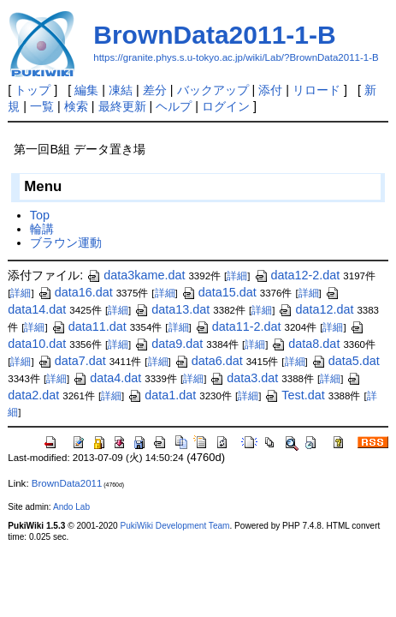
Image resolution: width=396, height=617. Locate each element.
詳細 (237, 276)
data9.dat (168, 343)
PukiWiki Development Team (174, 525)
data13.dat (172, 309)
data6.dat (208, 361)
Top (40, 215)
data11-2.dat (238, 326)
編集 (86, 90)
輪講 (42, 229)
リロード (316, 90)
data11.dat (89, 326)
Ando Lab (71, 507)
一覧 (42, 106)
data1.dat (161, 395)
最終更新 (122, 106)
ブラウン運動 (66, 242)
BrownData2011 (67, 483)
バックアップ (213, 90)
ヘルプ (174, 106)
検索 (76, 106)
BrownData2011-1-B (214, 35)
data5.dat (345, 361)
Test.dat (294, 395)
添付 (270, 90)
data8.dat (305, 343)
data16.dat (75, 292)
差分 (155, 90)
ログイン (226, 106)
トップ (32, 90)
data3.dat (244, 378)
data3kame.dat (135, 275)
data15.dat (219, 292)
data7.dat (72, 361)
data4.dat (107, 378)
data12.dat (315, 309)
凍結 (121, 90)
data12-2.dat (297, 275)
